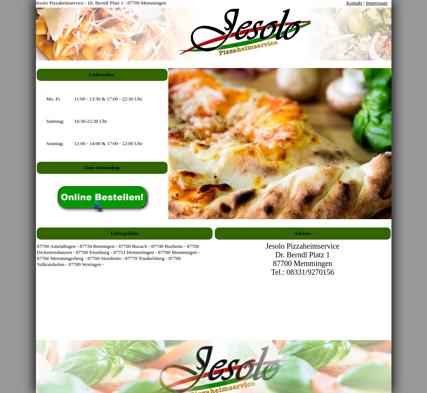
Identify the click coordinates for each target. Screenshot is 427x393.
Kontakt (354, 3)
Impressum (377, 3)
